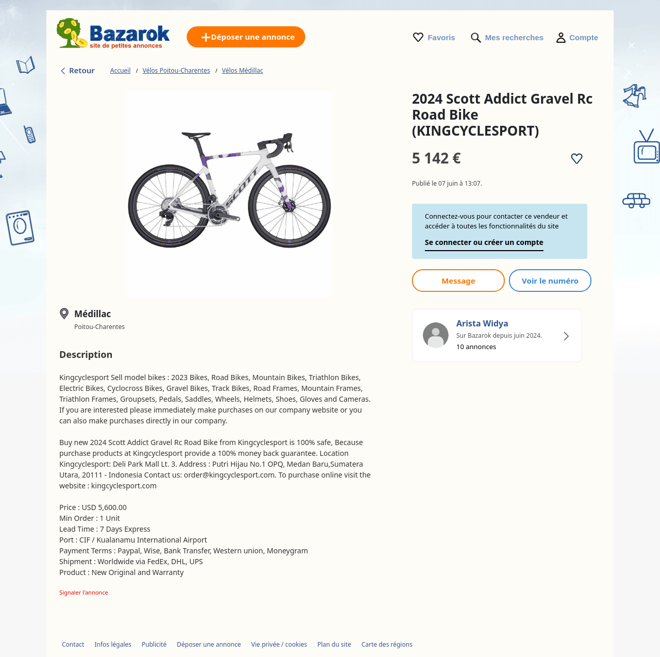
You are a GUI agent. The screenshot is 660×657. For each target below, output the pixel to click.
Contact (73, 644)
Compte (583, 37)
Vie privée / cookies (279, 644)
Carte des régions (386, 644)
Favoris (441, 37)
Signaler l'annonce (83, 592)
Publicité (154, 644)
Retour (77, 70)
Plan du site (335, 644)
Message (458, 280)
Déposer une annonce (209, 644)
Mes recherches (514, 37)
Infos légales (112, 644)
